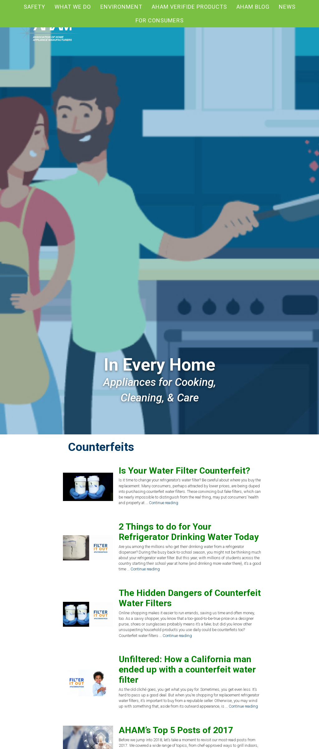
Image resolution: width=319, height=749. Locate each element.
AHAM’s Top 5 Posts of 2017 (176, 730)
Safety (34, 6)
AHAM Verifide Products (189, 6)
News (287, 6)
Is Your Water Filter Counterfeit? (184, 471)
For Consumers (160, 20)
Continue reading (163, 502)
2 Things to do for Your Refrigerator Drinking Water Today (189, 532)
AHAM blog (252, 6)
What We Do (73, 6)
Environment (121, 6)
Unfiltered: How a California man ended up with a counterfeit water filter (187, 669)
